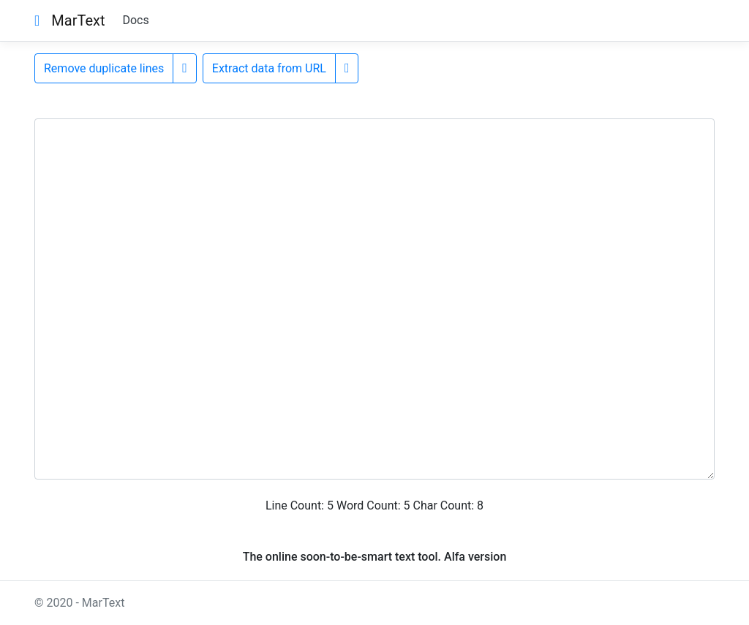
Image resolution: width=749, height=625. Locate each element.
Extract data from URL (269, 68)
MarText (78, 20)
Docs (135, 20)
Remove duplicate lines (104, 68)
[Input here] (374, 299)
